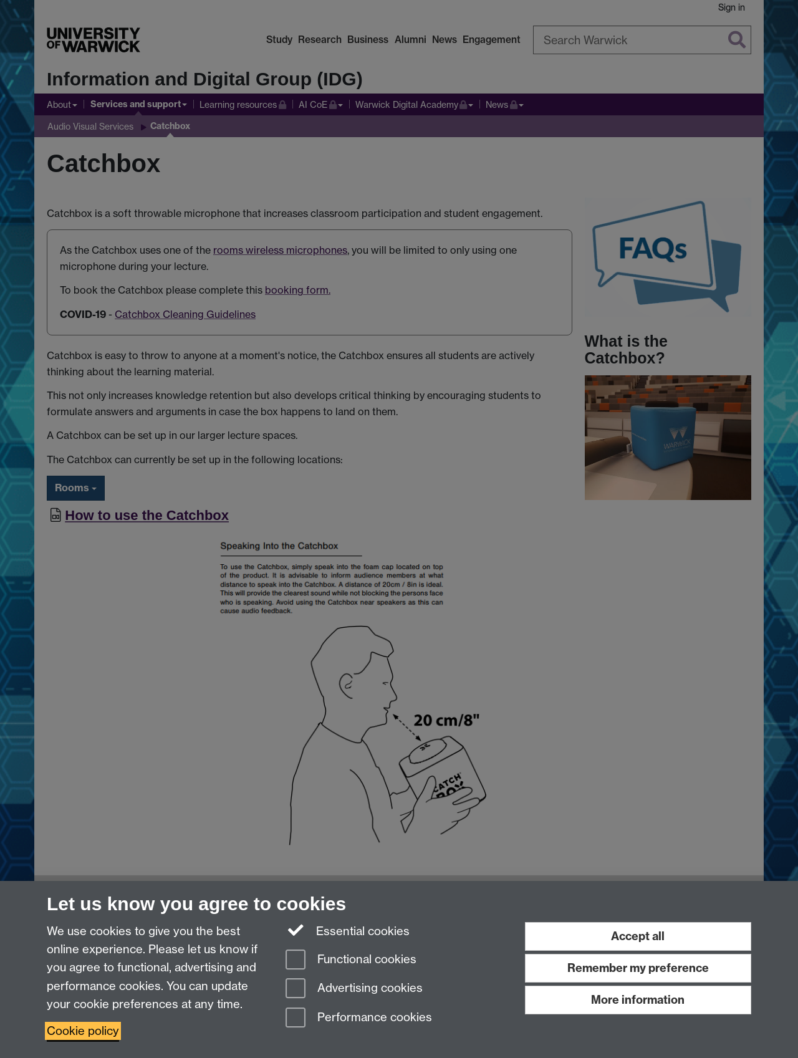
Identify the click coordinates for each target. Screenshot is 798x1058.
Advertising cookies (354, 989)
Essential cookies (348, 930)
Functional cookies (351, 960)
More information (638, 1000)
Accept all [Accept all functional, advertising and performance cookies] (638, 936)
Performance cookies (359, 1018)
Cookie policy (83, 1031)
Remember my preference (638, 968)
